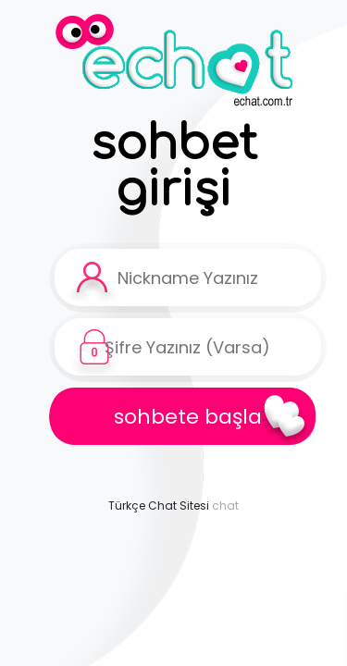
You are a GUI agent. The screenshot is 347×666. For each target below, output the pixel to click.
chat (225, 505)
